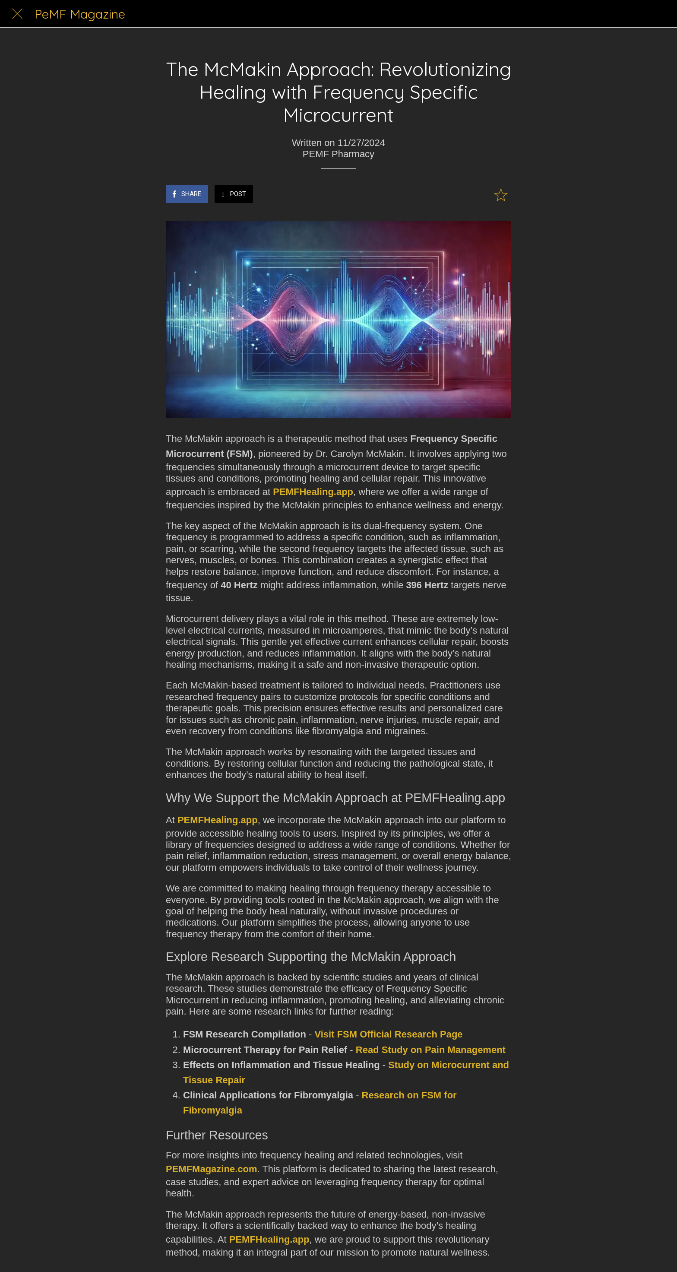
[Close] (17, 14)
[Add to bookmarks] (500, 194)
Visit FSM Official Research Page (388, 1034)
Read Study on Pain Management (431, 1049)
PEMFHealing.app (313, 491)
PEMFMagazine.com (211, 1169)
